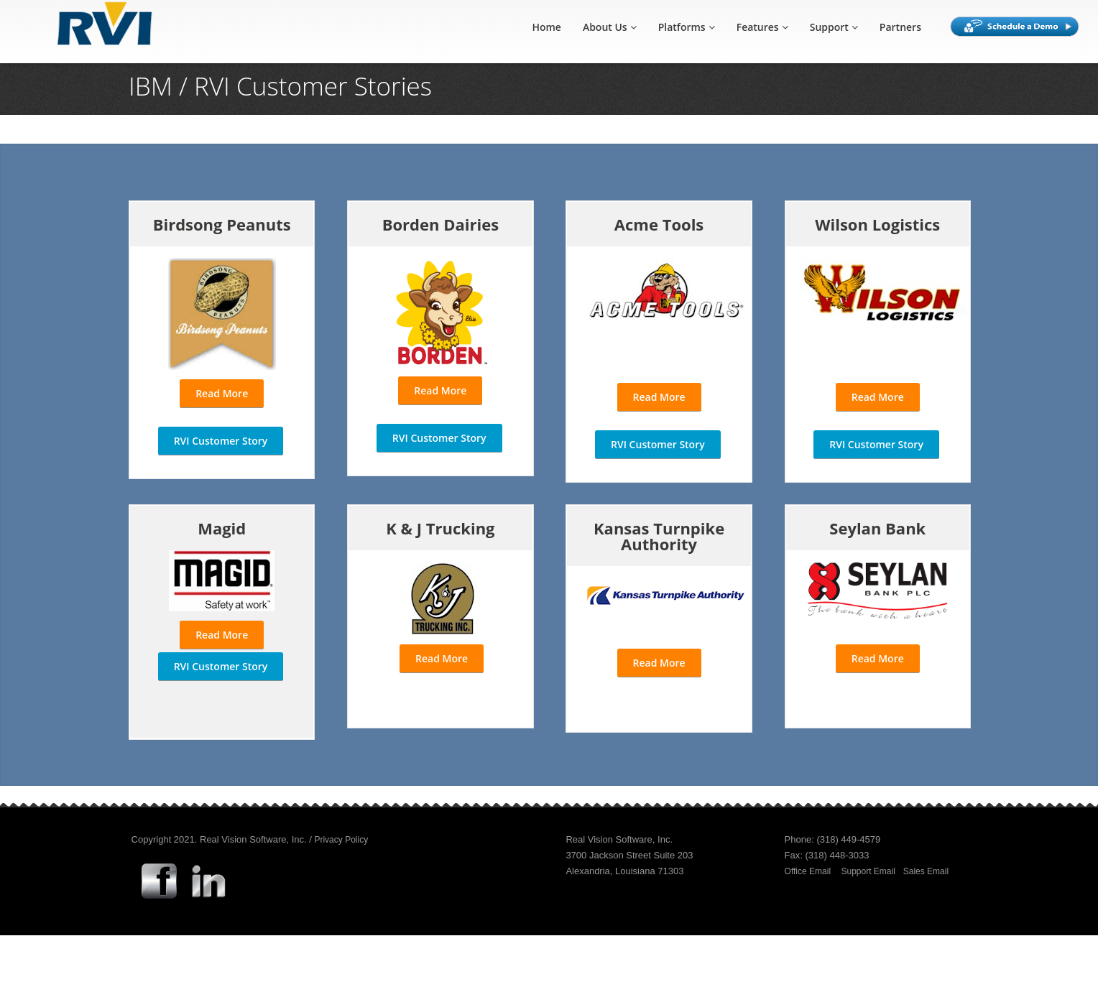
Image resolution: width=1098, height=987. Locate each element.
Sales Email (926, 871)
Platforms (686, 27)
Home (546, 27)
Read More (221, 393)
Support (834, 27)
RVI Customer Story (221, 441)
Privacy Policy (341, 840)
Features (762, 27)
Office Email (808, 871)
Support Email (868, 871)
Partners (900, 27)
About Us (610, 27)
